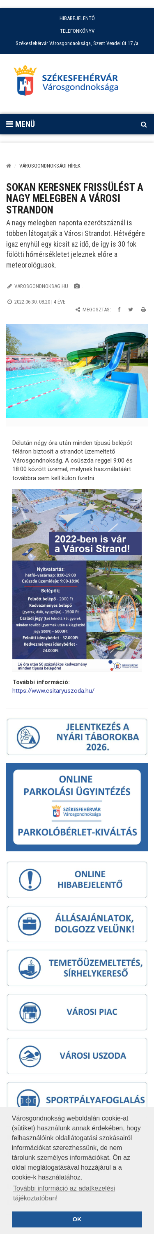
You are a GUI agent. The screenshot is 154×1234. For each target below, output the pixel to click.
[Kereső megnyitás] (143, 124)
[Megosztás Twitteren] (130, 309)
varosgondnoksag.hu (41, 286)
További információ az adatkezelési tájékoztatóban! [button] (64, 1193)
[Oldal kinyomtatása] (143, 309)
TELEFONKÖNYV (77, 31)
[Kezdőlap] (8, 166)
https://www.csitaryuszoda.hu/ (53, 690)
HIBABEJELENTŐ (77, 18)
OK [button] (77, 1219)
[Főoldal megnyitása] (69, 82)
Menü (20, 124)
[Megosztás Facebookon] (118, 309)
